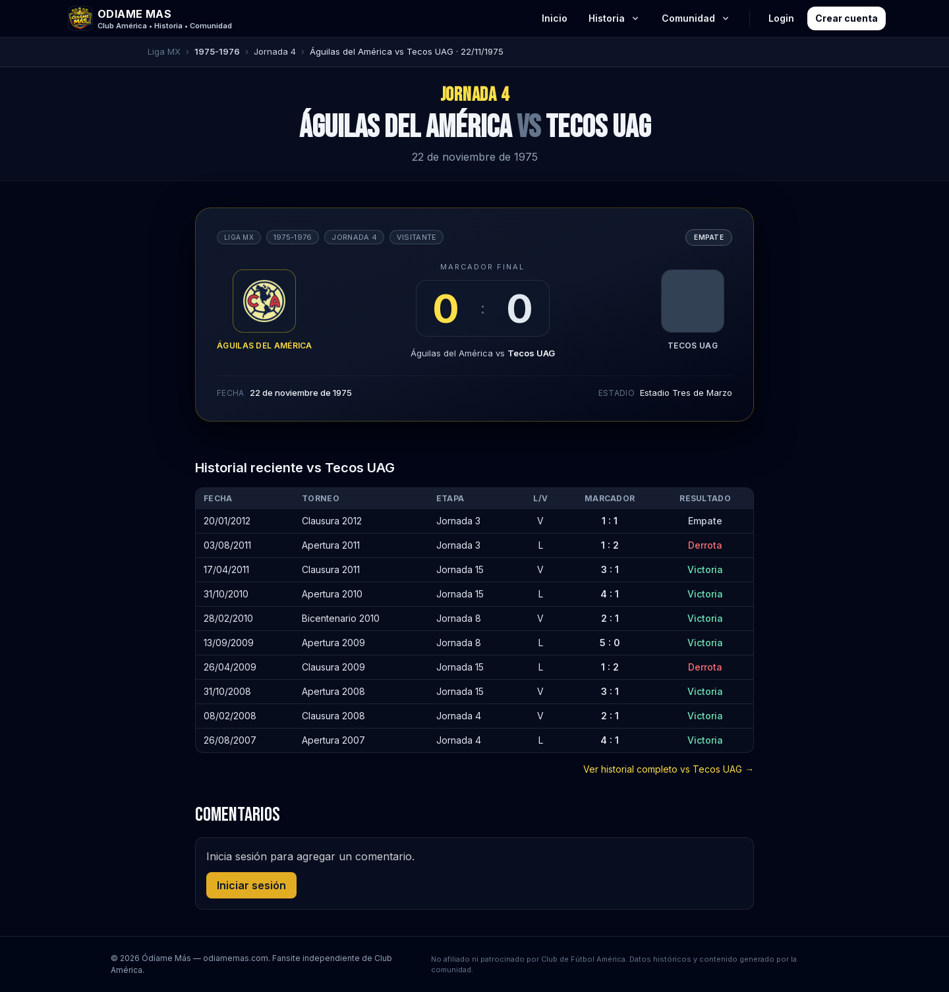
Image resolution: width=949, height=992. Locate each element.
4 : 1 (609, 593)
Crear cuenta (846, 18)
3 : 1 (610, 569)
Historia (615, 18)
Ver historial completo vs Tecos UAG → (668, 769)
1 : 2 (610, 545)
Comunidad (696, 18)
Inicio (554, 18)
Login (781, 18)
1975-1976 (217, 51)
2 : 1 (610, 618)
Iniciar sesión (251, 885)
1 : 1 (610, 520)
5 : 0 (610, 642)
